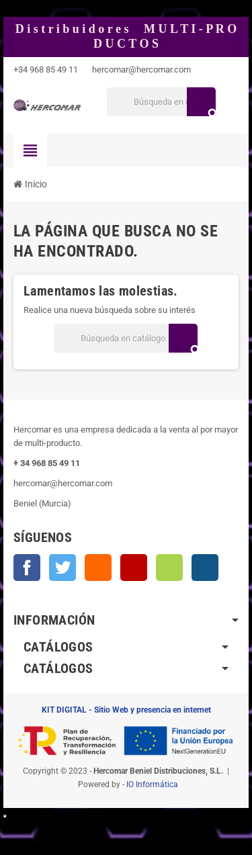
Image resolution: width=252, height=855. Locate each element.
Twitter (62, 567)
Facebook (26, 567)
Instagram (205, 567)
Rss (98, 567)
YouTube (133, 567)
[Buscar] (161, 101)
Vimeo (169, 567)
